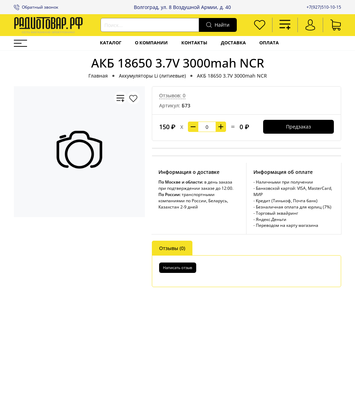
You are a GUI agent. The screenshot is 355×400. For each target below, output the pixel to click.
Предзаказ (298, 126)
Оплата (269, 43)
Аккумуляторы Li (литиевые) (152, 75)
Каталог (110, 43)
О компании (151, 43)
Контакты (194, 43)
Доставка (233, 43)
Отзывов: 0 (172, 95)
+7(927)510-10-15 (323, 7)
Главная (98, 75)
